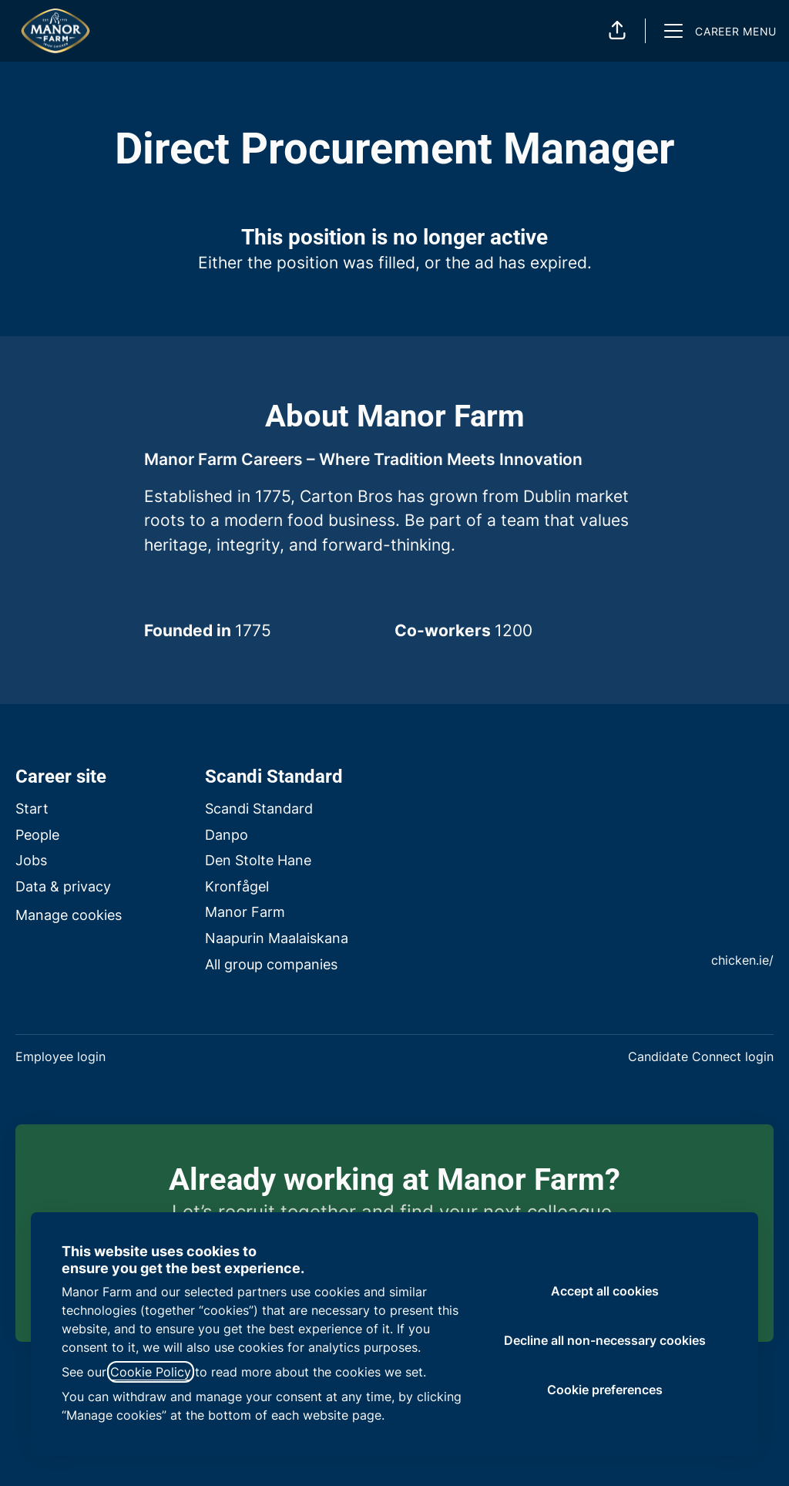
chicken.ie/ (742, 960)
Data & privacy (63, 886)
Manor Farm (245, 912)
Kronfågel (237, 886)
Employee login (60, 1056)
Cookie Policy (150, 1372)
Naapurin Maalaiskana (276, 938)
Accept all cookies (605, 1291)
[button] (617, 30)
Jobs (31, 860)
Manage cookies (68, 915)
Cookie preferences (605, 1389)
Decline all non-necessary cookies (605, 1340)
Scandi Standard (259, 808)
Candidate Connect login (701, 1056)
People (37, 835)
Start (32, 808)
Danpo (226, 835)
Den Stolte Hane (258, 860)
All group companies (271, 964)
